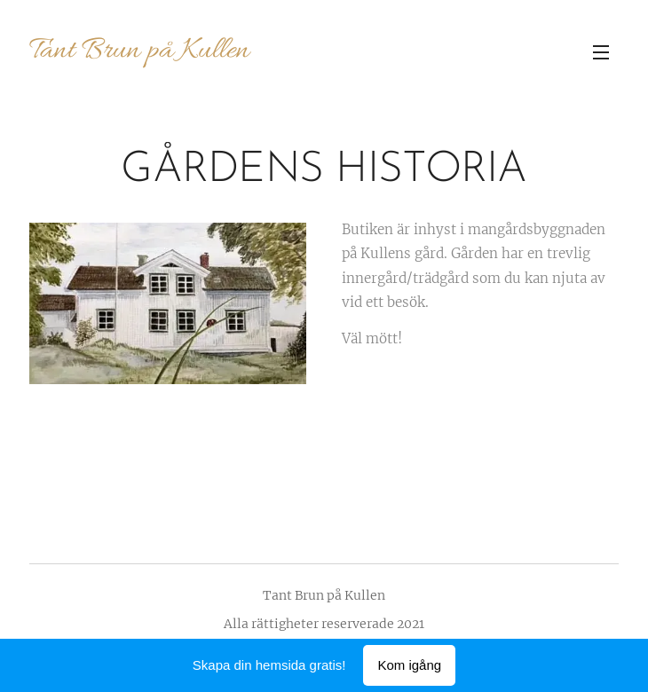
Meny (601, 52)
